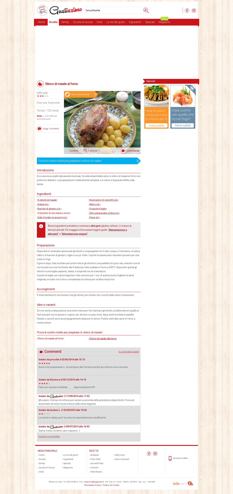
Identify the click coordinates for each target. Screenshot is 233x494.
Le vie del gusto (115, 22)
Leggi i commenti (51, 128)
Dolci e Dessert (122, 459)
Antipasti (95, 455)
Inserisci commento (49, 436)
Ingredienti (135, 22)
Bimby (65, 22)
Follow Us (92, 151)
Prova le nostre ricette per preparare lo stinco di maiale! (88, 161)
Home (41, 22)
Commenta (133, 150)
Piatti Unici (120, 455)
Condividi (73, 151)
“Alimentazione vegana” (74, 234)
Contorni (94, 467)
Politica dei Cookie (111, 485)
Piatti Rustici (96, 472)
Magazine (164, 21)
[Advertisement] (116, 51)
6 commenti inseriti (129, 351)
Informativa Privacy (92, 485)
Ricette (53, 22)
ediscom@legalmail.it (94, 482)
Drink (99, 22)
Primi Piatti (96, 459)
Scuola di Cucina (83, 22)
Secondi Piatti (97, 463)
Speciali (150, 22)
